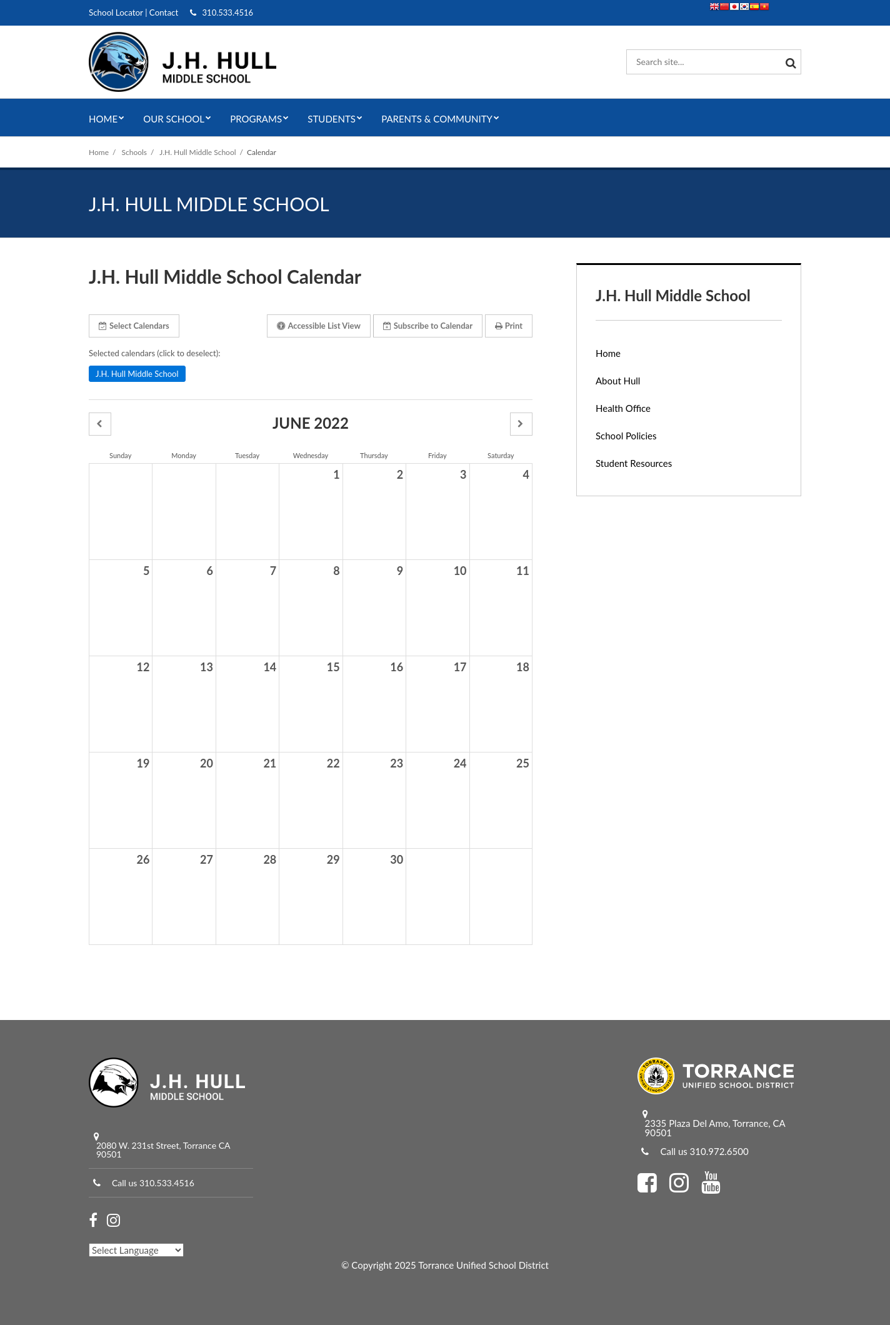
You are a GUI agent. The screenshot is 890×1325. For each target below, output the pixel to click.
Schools (135, 152)
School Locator (115, 13)
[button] (100, 424)
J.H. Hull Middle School (197, 152)
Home (99, 152)
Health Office (623, 408)
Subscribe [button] (427, 326)
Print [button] (508, 326)
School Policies (626, 435)
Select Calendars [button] (134, 326)
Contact (162, 13)
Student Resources (634, 463)
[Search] (788, 61)
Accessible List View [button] (318, 326)
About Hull (618, 380)
